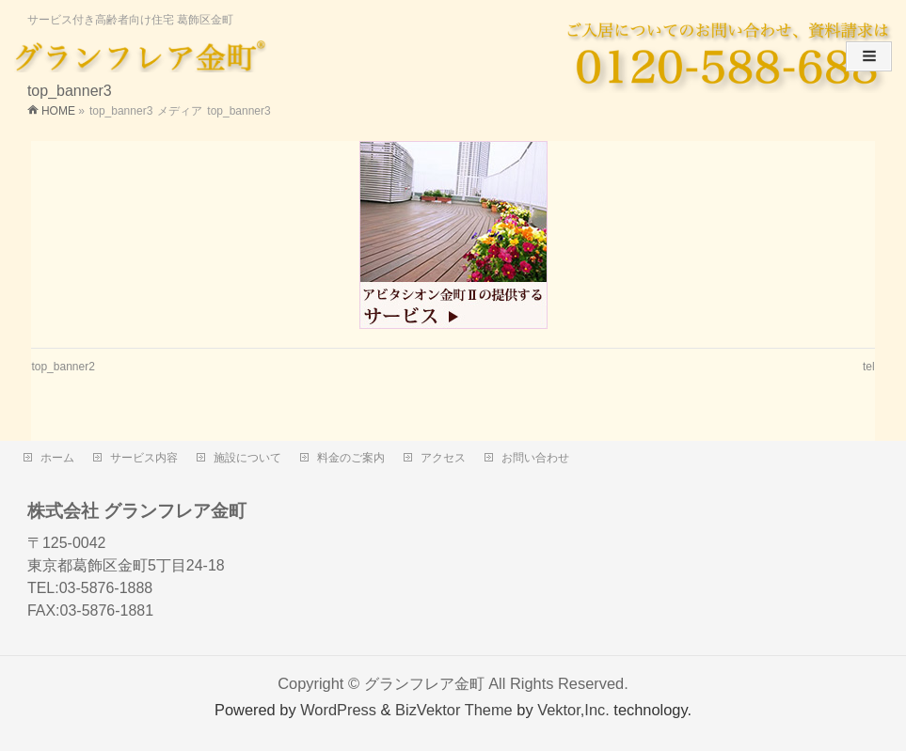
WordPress (338, 709)
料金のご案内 (351, 457)
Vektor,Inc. (573, 709)
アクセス (443, 457)
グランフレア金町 (424, 683)
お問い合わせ (535, 457)
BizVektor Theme (454, 709)
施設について (247, 457)
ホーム (57, 457)
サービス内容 (144, 457)
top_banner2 (62, 366)
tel (869, 366)
